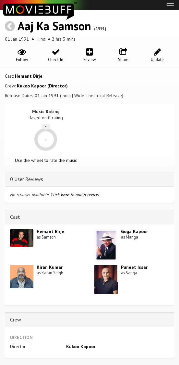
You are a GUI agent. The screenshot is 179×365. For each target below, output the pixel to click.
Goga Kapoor (134, 231)
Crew (15, 319)
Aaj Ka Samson (54, 25)
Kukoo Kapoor (80, 346)
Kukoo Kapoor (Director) (42, 86)
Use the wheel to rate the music (46, 160)
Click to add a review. (75, 195)
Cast (15, 217)
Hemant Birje (28, 76)
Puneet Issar (134, 267)
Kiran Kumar (50, 267)
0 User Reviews (26, 179)
